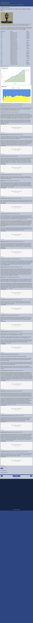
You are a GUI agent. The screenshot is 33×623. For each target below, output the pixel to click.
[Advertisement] (17, 493)
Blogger (18, 509)
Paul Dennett (25, 144)
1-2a (1, 35)
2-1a (1, 40)
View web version (16, 477)
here (8, 66)
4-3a (1, 62)
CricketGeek (4, 3)
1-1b (1, 33)
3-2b (1, 53)
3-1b (1, 50)
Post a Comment (3, 472)
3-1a (1, 48)
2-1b (1, 42)
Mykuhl (4, 202)
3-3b (1, 55)
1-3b (1, 38)
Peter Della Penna (10, 440)
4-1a (1, 56)
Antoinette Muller (8, 178)
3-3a (1, 54)
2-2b (1, 44)
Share (2, 468)
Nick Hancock (8, 342)
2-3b (1, 47)
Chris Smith (10, 288)
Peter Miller (7, 123)
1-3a (1, 37)
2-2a (1, 43)
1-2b (1, 36)
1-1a (1, 32)
